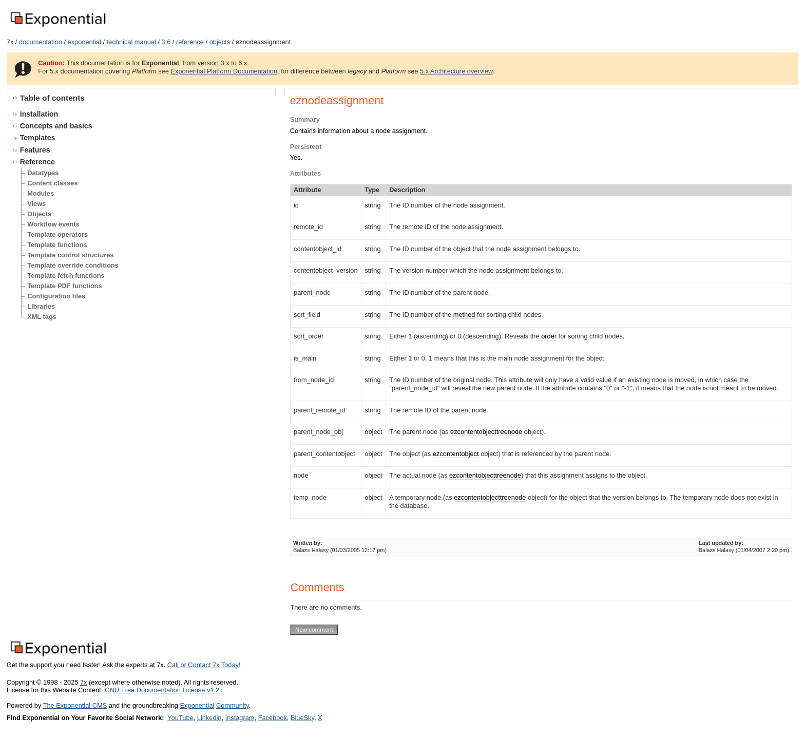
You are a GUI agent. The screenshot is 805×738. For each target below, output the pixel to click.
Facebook (272, 718)
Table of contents (52, 97)
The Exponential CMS (75, 705)
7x (10, 42)
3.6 (165, 42)
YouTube (180, 718)
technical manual (131, 42)
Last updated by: (721, 543)
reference (190, 42)
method (464, 314)
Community (232, 705)
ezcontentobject (456, 454)
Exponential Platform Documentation (223, 71)
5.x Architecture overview (456, 71)
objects (220, 42)
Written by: (307, 543)
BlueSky (302, 718)
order (549, 336)
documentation (40, 42)
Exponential (197, 705)
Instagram (240, 718)
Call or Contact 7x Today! (204, 665)
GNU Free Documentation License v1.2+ (164, 690)
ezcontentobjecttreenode (486, 432)
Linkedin (209, 718)
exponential (84, 42)
